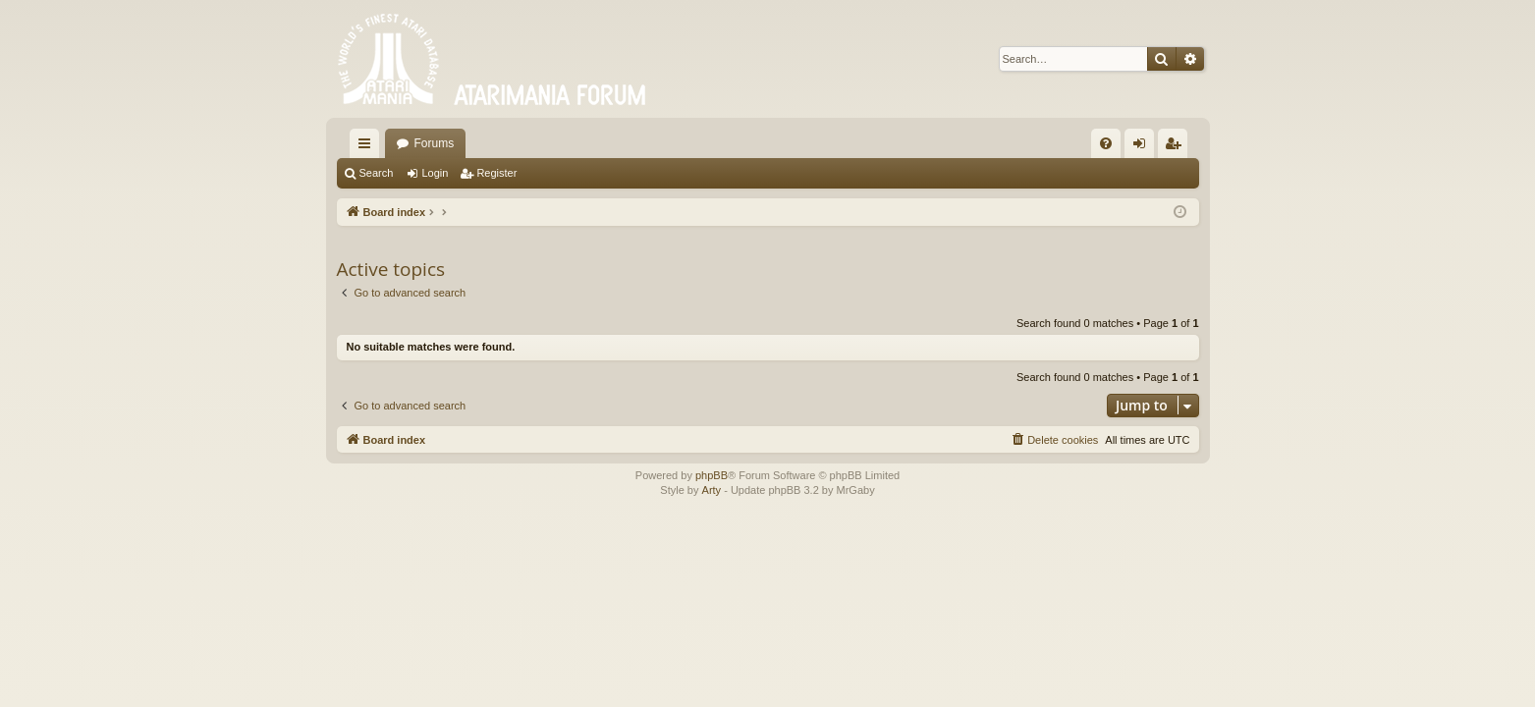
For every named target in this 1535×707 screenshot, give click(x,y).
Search (376, 173)
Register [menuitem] (1176, 147)
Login (434, 173)
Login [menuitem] (1142, 147)
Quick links (368, 147)
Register (496, 173)
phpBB (711, 475)
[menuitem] (1106, 143)
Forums (434, 143)
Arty (712, 490)
